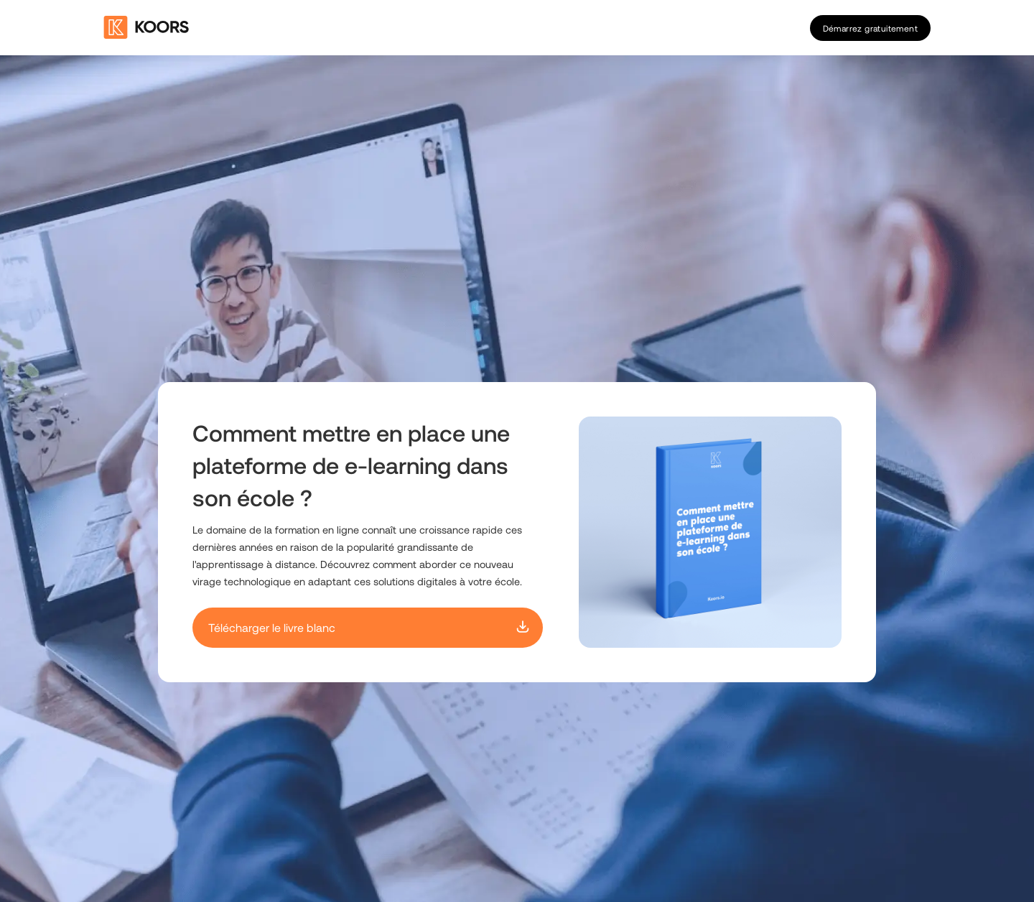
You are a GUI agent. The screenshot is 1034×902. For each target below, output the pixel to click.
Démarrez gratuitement (870, 28)
